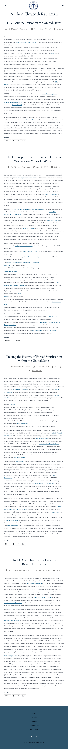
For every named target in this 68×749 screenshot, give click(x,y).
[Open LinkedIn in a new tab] (36, 737)
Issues (34, 713)
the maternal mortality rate (32, 257)
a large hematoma (51, 194)
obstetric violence (53, 220)
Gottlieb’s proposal (10, 656)
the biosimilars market (34, 584)
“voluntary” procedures (21, 389)
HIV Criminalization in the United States (34, 23)
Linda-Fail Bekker (29, 120)
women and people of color (13, 102)
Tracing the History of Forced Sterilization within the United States (34, 358)
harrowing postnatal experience (26, 178)
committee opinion (28, 228)
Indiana (12, 404)
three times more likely (30, 251)
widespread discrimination (23, 246)
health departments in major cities (43, 483)
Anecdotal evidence (10, 272)
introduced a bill (53, 512)
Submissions (34, 725)
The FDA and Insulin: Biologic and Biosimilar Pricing (34, 562)
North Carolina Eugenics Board (49, 444)
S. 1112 (55, 317)
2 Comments (37, 370)
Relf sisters (20, 462)
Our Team (34, 729)
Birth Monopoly (51, 330)
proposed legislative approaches (26, 42)
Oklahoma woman (12, 520)
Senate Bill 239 (17, 105)
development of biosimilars (13, 603)
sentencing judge (13, 526)
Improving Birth (37, 330)
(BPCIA (32, 589)
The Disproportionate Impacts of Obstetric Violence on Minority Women (34, 159)
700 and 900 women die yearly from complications (27, 209)
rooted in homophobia (49, 94)
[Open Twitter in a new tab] (32, 737)
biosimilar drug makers (11, 620)
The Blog (34, 717)
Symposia (34, 721)
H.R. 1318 (49, 317)
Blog (61, 29)
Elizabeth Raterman (19, 29)
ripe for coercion (19, 458)
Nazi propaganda (22, 424)
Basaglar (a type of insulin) (43, 597)
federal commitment (42, 438)
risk (52, 53)
